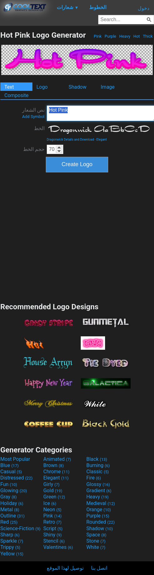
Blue (9, 465)
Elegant (101, 139)
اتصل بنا (99, 568)
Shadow (77, 87)
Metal (9, 509)
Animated (57, 459)
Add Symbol (33, 116)
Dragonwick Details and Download (70, 139)
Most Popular (15, 459)
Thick (148, 36)
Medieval (100, 503)
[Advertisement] (59, 236)
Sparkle (11, 541)
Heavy (124, 36)
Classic (97, 471)
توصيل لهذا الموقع (65, 568)
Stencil (54, 541)
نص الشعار (33, 113)
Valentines (58, 547)
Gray (8, 497)
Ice (49, 503)
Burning (98, 465)
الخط (39, 128)
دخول (143, 8)
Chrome (56, 471)
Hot (136, 36)
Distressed (16, 478)
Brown (53, 465)
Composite (16, 95)
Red (8, 522)
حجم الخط (34, 149)
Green (54, 497)
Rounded (100, 522)
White (95, 547)
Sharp (10, 535)
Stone (95, 541)
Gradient (98, 490)
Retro (52, 522)
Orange (98, 509)
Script (53, 528)
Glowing (13, 490)
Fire (93, 478)
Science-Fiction (20, 528)
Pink (98, 36)
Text (9, 87)
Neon (52, 509)
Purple (110, 36)
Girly (51, 484)
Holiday (11, 503)
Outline (12, 516)
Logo (42, 87)
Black (96, 459)
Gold (52, 490)
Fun (8, 484)
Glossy (98, 484)
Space (96, 535)
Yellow (11, 554)
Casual (11, 471)
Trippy (10, 547)
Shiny (52, 535)
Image (108, 87)
